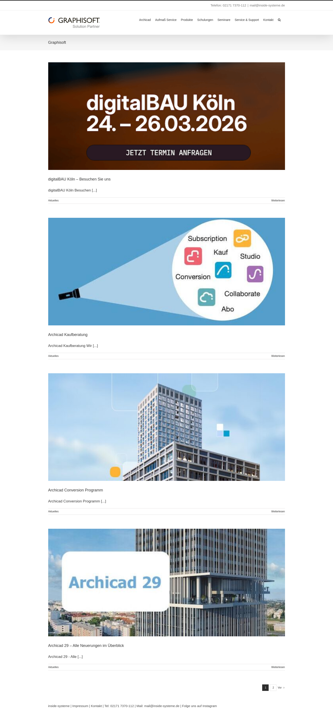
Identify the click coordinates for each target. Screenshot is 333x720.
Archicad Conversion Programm (75, 490)
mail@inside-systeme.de (267, 5)
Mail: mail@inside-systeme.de (157, 706)
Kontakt (96, 706)
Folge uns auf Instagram (199, 706)
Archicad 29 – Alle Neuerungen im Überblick (86, 645)
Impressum (80, 706)
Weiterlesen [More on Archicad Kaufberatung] (278, 356)
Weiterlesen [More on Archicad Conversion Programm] (278, 511)
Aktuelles (53, 200)
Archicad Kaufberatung (68, 335)
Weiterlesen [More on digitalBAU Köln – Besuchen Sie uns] (278, 200)
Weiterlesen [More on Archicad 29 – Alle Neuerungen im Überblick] (278, 667)
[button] (279, 19)
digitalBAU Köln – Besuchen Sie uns (79, 179)
